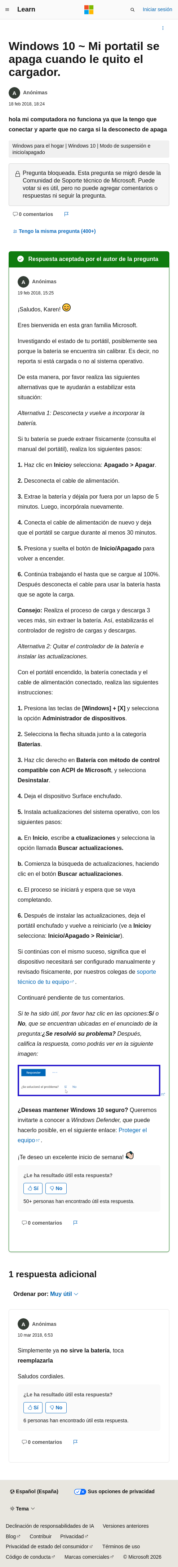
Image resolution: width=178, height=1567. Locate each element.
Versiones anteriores (126, 1526)
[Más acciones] (163, 28)
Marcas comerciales (86, 1557)
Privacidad (72, 1536)
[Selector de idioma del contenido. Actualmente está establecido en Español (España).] (34, 1492)
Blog (11, 1536)
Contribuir (41, 1536)
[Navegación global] (7, 9)
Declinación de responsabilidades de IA (50, 1526)
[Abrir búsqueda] (132, 9)
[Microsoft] (89, 9)
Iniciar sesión (157, 9)
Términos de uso (121, 1546)
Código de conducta (28, 1557)
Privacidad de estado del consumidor (47, 1546)
